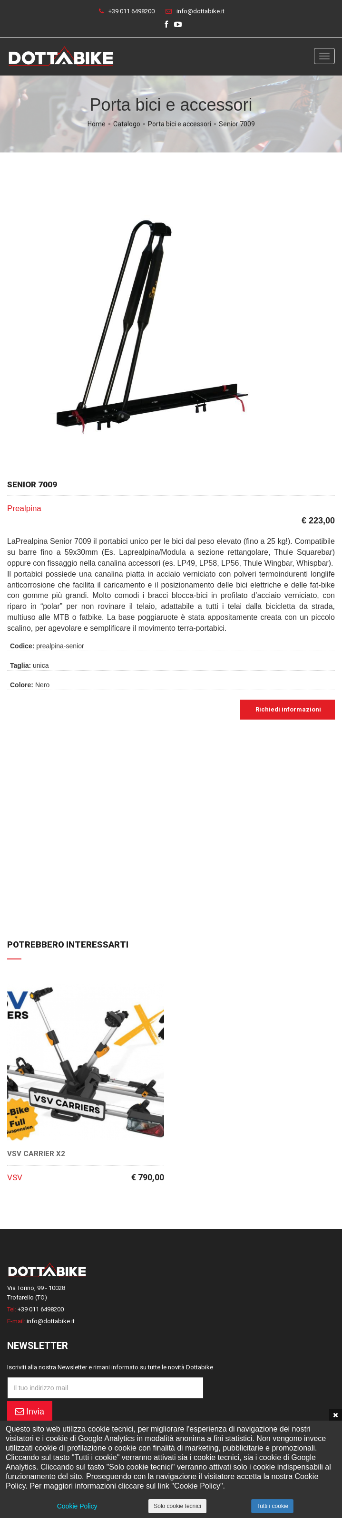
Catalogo (126, 124)
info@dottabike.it (200, 11)
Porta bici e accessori (179, 124)
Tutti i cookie (272, 1506)
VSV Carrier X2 (36, 1154)
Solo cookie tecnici (177, 1506)
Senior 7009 (237, 124)
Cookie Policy (77, 1506)
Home (97, 124)
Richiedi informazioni (287, 709)
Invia (29, 1411)
